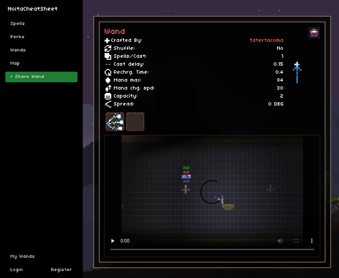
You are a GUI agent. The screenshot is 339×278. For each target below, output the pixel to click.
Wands (18, 50)
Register (61, 269)
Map (15, 63)
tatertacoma (267, 40)
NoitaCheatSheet (33, 9)
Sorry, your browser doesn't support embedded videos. (212, 196)
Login (17, 269)
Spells (18, 23)
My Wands (23, 256)
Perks (18, 37)
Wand (115, 32)
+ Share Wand (27, 76)
